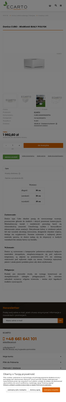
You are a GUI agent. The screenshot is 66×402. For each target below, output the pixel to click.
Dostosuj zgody (35, 390)
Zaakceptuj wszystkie (51, 390)
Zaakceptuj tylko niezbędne (17, 390)
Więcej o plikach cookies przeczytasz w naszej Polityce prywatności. (27, 385)
